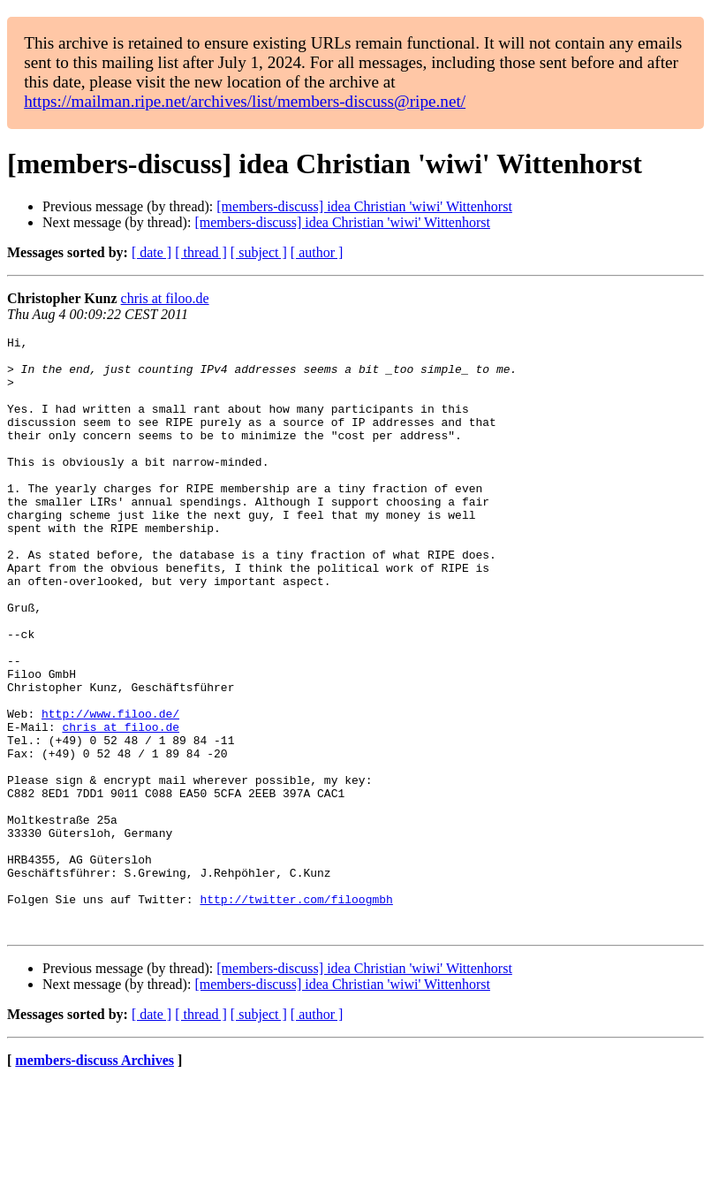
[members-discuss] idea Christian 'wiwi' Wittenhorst (364, 206)
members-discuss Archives (94, 1179)
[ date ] (151, 252)
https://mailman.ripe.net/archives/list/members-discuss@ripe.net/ (244, 101)
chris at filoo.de (165, 298)
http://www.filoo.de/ (110, 790)
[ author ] (317, 252)
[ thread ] (201, 252)
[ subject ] (259, 252)
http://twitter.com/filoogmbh (296, 1013)
